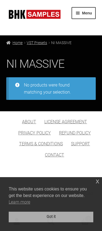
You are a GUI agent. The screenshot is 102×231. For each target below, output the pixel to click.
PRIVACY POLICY (34, 132)
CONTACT (54, 155)
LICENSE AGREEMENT (65, 121)
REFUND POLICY (75, 132)
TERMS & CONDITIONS (41, 143)
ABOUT (29, 121)
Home (18, 43)
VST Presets (37, 43)
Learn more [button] (19, 202)
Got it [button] (51, 216)
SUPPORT (80, 143)
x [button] (97, 181)
